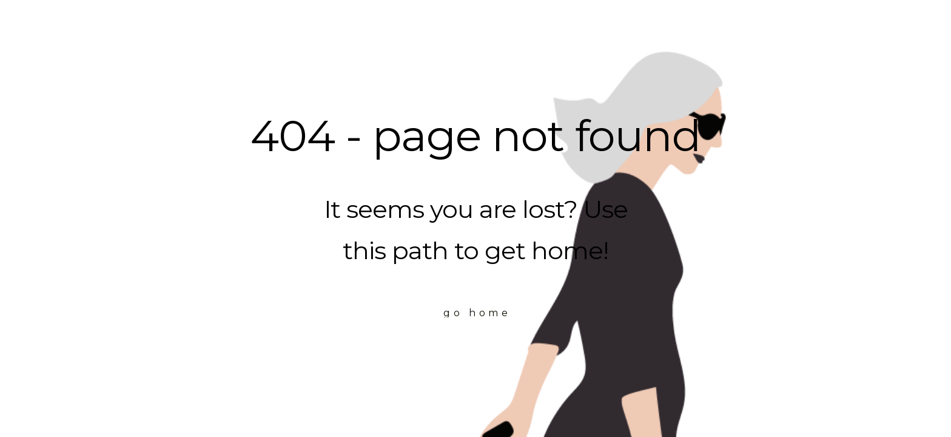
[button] (476, 313)
